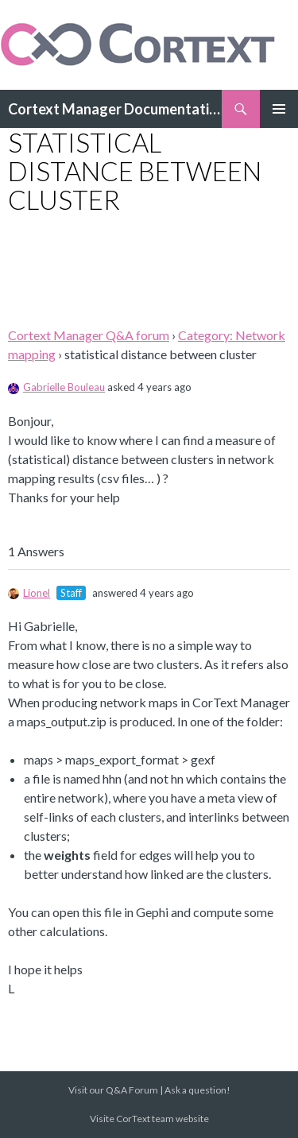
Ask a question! (197, 1090)
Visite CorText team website (149, 1118)
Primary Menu (279, 109)
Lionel (29, 592)
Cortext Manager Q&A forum (88, 335)
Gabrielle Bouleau (56, 387)
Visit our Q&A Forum (113, 1090)
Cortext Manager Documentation (115, 109)
